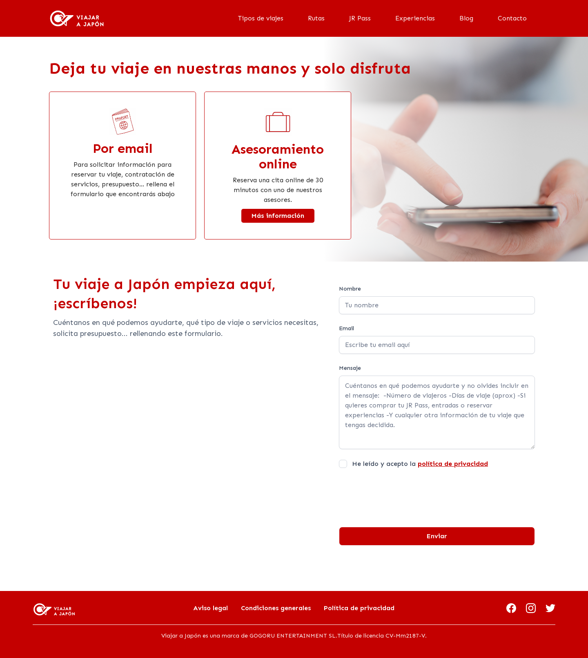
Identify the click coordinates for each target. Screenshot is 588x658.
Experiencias (415, 18)
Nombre (350, 288)
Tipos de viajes (260, 18)
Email (346, 328)
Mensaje (350, 368)
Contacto (512, 18)
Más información (278, 215)
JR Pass (360, 18)
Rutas (316, 18)
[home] (77, 18)
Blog (466, 18)
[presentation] (401, 494)
